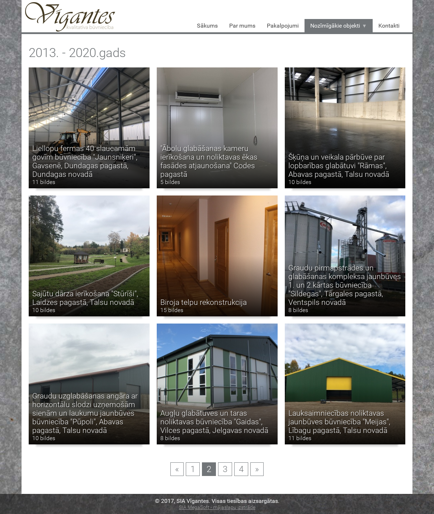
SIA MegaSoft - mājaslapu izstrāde (217, 507)
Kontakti (389, 25)
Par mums (242, 25)
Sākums (207, 25)
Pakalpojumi (283, 25)
